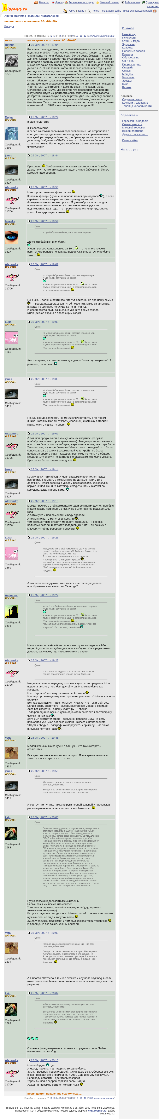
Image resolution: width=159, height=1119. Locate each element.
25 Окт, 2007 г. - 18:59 (44, 221)
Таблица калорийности (137, 106)
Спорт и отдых (131, 64)
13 (89, 36)
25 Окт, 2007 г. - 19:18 (44, 501)
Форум (71, 10)
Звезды (126, 80)
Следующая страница (102, 36)
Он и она (128, 60)
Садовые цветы (132, 99)
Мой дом (127, 74)
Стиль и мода (131, 40)
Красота (127, 47)
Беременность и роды (81, 2)
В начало (128, 28)
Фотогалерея (50, 15)
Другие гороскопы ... (135, 134)
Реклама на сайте (111, 10)
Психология (129, 37)
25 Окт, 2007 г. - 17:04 (44, 44)
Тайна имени (132, 2)
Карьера (127, 54)
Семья (126, 70)
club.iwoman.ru (97, 1110)
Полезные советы (133, 50)
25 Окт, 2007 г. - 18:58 (44, 187)
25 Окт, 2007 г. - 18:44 (44, 155)
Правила (33, 15)
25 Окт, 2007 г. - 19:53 (44, 771)
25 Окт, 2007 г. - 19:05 (44, 379)
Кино (125, 84)
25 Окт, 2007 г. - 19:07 (44, 433)
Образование (130, 57)
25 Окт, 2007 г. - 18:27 (44, 117)
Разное (126, 87)
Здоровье (128, 44)
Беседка (9, 26)
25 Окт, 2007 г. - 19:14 (44, 469)
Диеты (59, 2)
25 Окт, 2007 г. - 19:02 (44, 264)
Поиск (95, 10)
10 (76, 36)
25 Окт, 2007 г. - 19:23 (44, 537)
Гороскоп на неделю (135, 120)
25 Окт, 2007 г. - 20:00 (44, 817)
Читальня (128, 77)
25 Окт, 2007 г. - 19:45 (44, 737)
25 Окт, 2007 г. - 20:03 (44, 932)
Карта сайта (129, 140)
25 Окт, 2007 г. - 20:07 (44, 993)
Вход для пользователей (140, 10)
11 (81, 36)
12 (85, 36)
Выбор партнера (132, 130)
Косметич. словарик (135, 102)
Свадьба (127, 67)
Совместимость (132, 124)
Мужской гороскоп (133, 127)
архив (80, 10)
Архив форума (14, 15)
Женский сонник (109, 2)
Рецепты (44, 2)
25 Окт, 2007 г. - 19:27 (44, 595)
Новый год (128, 34)
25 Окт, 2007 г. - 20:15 (44, 1060)
